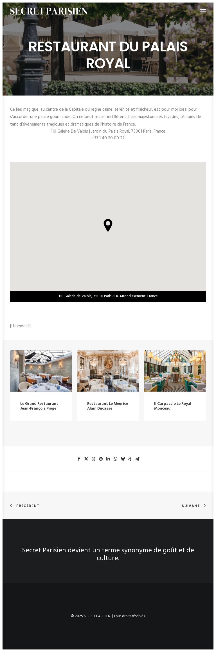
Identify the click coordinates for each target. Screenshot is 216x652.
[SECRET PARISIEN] (49, 11)
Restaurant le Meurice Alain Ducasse (107, 422)
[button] (41, 378)
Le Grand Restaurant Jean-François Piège (39, 413)
